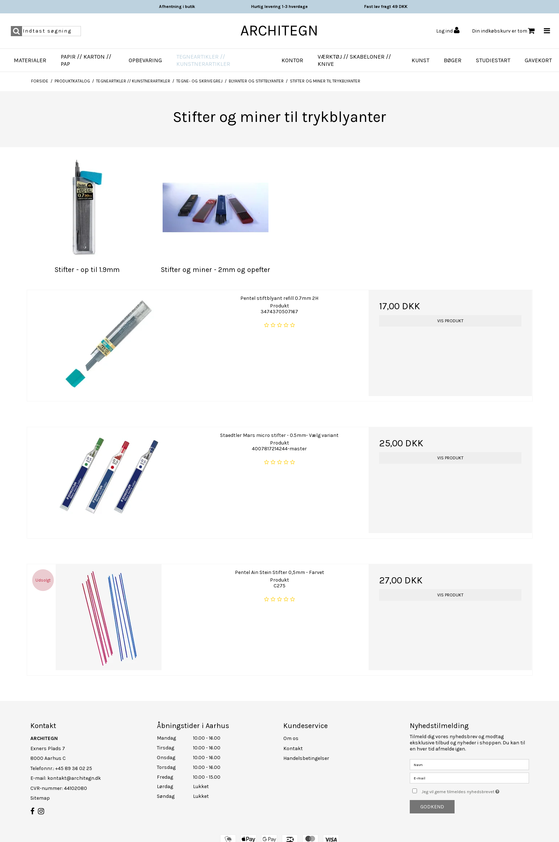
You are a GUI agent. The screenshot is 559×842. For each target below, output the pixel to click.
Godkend (432, 807)
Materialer (30, 60)
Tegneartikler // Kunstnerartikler (203, 60)
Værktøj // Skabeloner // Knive (354, 60)
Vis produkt (450, 320)
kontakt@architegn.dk (74, 778)
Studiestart (493, 60)
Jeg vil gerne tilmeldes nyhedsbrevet (475, 790)
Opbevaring (145, 60)
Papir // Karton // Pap (86, 60)
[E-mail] (469, 778)
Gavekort (538, 60)
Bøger (452, 60)
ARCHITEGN (279, 30)
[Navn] (469, 764)
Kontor (292, 60)
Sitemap (40, 798)
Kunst (420, 60)
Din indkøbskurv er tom (503, 31)
